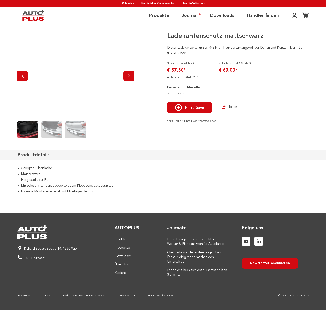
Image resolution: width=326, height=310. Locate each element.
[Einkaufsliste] (305, 15)
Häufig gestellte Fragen (161, 296)
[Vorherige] (22, 76)
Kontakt (46, 296)
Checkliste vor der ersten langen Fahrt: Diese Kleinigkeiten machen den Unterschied (195, 257)
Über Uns (121, 264)
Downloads (222, 15)
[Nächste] (128, 76)
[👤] (294, 15)
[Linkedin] (258, 241)
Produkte (159, 15)
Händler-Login (128, 296)
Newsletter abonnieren (270, 263)
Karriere (120, 273)
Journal (190, 15)
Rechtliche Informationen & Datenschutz (85, 296)
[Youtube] (246, 241)
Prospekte (122, 247)
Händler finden (263, 15)
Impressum (23, 296)
